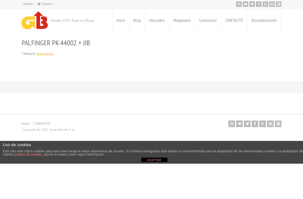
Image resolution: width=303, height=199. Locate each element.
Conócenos (208, 20)
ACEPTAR (154, 160)
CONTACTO (234, 20)
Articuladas (45, 53)
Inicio (121, 20)
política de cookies (28, 154)
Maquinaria (181, 20)
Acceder (28, 4)
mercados (157, 20)
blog (137, 20)
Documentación (264, 20)
